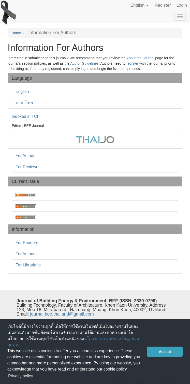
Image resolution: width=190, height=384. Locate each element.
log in (85, 69)
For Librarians (28, 265)
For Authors (26, 254)
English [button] (139, 5)
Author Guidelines (84, 63)
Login (181, 5)
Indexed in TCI (25, 116)
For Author (25, 155)
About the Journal (140, 58)
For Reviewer (28, 167)
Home (16, 33)
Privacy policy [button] (20, 376)
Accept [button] (165, 352)
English (22, 91)
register (132, 63)
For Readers (27, 242)
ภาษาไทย (24, 103)
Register (163, 5)
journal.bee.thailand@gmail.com (62, 314)
